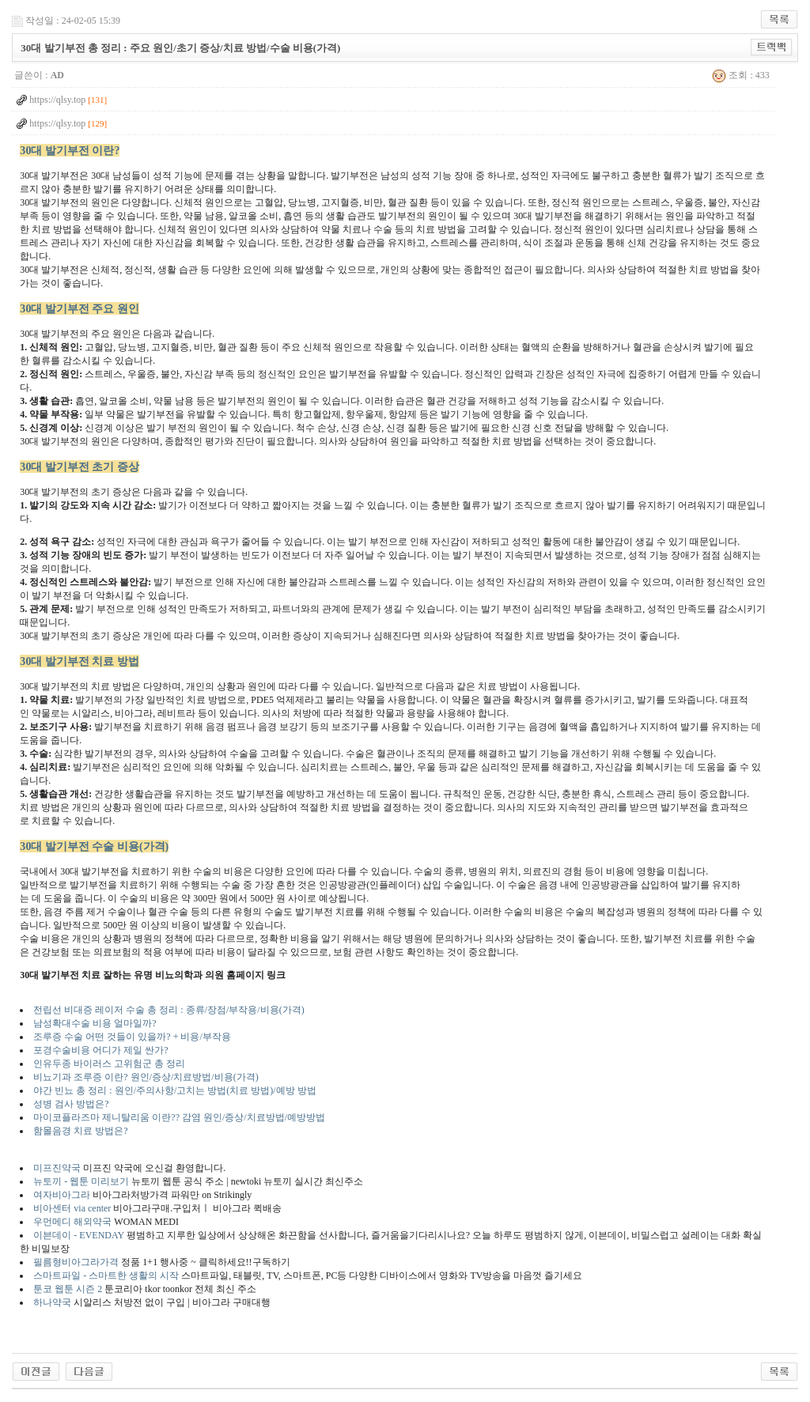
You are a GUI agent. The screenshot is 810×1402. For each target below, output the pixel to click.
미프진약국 (57, 1167)
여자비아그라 (61, 1194)
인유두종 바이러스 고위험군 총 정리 (109, 1063)
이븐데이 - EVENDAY (78, 1235)
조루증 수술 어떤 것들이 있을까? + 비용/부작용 (131, 1036)
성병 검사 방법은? (70, 1103)
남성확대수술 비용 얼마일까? (94, 1023)
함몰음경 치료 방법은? (80, 1130)
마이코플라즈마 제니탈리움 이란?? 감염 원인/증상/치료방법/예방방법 (179, 1117)
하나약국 (53, 1302)
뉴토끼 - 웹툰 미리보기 (81, 1181)
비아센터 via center (72, 1208)
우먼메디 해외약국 (72, 1221)
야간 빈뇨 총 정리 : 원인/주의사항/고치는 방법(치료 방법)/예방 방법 (174, 1090)
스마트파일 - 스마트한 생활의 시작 (106, 1275)
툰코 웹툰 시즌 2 (68, 1288)
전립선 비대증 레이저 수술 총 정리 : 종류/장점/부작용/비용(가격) (168, 1009)
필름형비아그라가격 (76, 1262)
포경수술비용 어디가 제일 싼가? (100, 1050)
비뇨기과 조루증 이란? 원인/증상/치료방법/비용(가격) (145, 1077)
